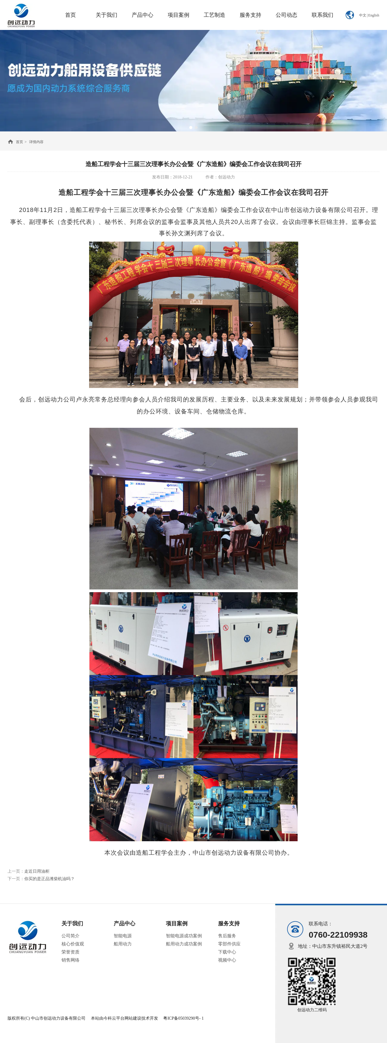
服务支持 (229, 924)
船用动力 (123, 944)
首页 (19, 142)
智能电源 (123, 935)
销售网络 (71, 960)
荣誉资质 (71, 952)
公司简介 (71, 935)
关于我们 (72, 924)
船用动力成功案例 (184, 944)
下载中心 (227, 952)
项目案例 (177, 924)
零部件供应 (229, 944)
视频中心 (227, 960)
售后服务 (227, 935)
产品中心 (124, 924)
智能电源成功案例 (184, 935)
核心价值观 (73, 944)
